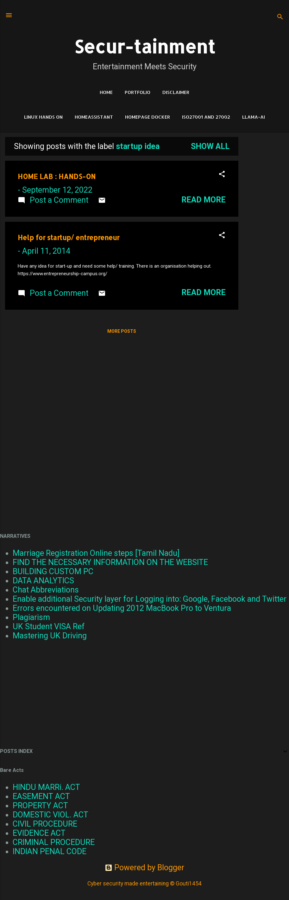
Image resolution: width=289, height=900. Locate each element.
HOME (106, 92)
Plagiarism (31, 617)
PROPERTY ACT (40, 805)
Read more (203, 199)
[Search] (280, 17)
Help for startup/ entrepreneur (68, 237)
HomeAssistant (94, 117)
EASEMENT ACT (41, 796)
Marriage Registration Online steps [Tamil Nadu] (96, 553)
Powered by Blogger (144, 867)
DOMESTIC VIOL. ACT (50, 814)
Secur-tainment (144, 46)
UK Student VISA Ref (49, 626)
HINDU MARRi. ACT (46, 787)
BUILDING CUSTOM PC (53, 571)
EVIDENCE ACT (39, 833)
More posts (121, 331)
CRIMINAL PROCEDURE (54, 842)
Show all (210, 146)
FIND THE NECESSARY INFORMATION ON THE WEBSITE (110, 562)
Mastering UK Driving (50, 635)
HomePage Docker (147, 117)
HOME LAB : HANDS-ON (57, 176)
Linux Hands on (43, 117)
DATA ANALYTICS (43, 580)
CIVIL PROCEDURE (45, 824)
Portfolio (137, 92)
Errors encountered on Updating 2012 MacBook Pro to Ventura (122, 608)
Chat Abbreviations (46, 589)
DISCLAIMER (175, 92)
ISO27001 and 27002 (206, 117)
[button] (222, 174)
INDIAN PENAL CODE (49, 851)
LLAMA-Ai (253, 117)
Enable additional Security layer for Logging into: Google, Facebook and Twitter (149, 599)
